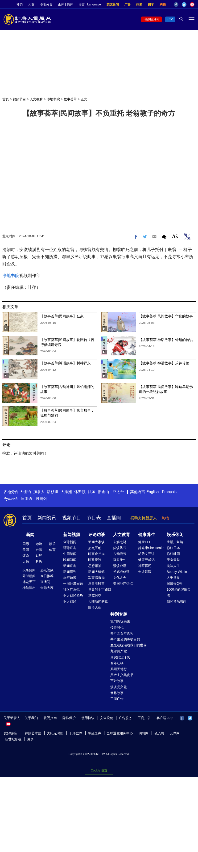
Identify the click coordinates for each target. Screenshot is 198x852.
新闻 (30, 534)
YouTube (192, 4)
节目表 (94, 517)
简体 (70, 4)
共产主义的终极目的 (125, 639)
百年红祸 (117, 663)
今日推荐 (47, 576)
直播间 (114, 517)
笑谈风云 (119, 548)
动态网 (159, 733)
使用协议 (88, 718)
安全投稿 (106, 718)
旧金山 (103, 492)
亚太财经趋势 (73, 595)
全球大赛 (47, 588)
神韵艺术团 (33, 733)
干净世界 (75, 733)
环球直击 (69, 548)
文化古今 (119, 577)
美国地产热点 (123, 583)
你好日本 (173, 548)
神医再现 (144, 566)
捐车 (151, 4)
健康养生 (146, 534)
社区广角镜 (71, 589)
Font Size (175, 236)
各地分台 (46, 4)
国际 (25, 544)
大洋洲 (66, 492)
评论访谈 (96, 534)
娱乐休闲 (175, 534)
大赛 (31, 4)
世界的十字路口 (99, 589)
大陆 (25, 561)
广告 (127, 4)
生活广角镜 (175, 542)
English (152, 492)
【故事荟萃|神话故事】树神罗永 (65, 363)
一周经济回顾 (73, 583)
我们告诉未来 (120, 621)
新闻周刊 (69, 572)
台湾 (39, 550)
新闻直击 (69, 566)
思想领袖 (94, 566)
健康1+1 (144, 542)
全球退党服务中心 (120, 733)
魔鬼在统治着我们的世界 (128, 645)
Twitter (184, 4)
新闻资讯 (46, 517)
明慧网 (143, 733)
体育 (52, 550)
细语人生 (94, 607)
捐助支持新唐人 (143, 518)
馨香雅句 (119, 560)
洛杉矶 (52, 492)
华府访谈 (69, 577)
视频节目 (19, 99)
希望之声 (94, 733)
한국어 (41, 499)
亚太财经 (69, 601)
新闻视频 (71, 534)
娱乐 (52, 544)
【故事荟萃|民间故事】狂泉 (62, 316)
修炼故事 (117, 693)
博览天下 (29, 582)
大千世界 (173, 577)
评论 (25, 556)
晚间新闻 (69, 560)
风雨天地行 (118, 669)
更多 (30, 739)
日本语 (26, 499)
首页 (5, 99)
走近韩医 (144, 572)
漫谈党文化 (118, 687)
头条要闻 (29, 570)
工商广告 (117, 699)
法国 (91, 492)
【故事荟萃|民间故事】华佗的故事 (166, 316)
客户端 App (165, 718)
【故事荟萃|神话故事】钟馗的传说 (166, 340)
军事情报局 (96, 577)
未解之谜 (119, 542)
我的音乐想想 (176, 601)
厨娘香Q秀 (174, 583)
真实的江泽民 (120, 657)
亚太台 (118, 492)
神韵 (19, 4)
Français (169, 492)
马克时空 (94, 595)
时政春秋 (94, 560)
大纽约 (25, 492)
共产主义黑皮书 (121, 675)
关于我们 (31, 718)
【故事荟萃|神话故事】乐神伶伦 (164, 363)
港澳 (39, 544)
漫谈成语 (119, 566)
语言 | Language (89, 4)
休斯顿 (80, 492)
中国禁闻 (69, 554)
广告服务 (125, 718)
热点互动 (94, 548)
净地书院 (53, 99)
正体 (61, 4)
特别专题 (118, 614)
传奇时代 (117, 627)
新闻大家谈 (96, 542)
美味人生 (173, 566)
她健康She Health (151, 548)
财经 (39, 556)
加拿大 (39, 492)
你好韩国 (173, 554)
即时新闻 (29, 576)
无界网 (175, 733)
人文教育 (36, 99)
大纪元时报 (55, 733)
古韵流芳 (119, 554)
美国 (25, 550)
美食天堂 (173, 560)
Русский (10, 499)
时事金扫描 (96, 554)
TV (171, 19)
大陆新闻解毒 (98, 601)
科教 (39, 561)
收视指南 (50, 718)
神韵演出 (29, 588)
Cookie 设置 (99, 770)
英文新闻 (113, 4)
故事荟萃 (70, 99)
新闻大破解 (96, 572)
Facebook (176, 4)
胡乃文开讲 (146, 554)
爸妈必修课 (121, 572)
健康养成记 (146, 560)
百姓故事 (117, 681)
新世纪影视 (13, 739)
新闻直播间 (152, 19)
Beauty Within (177, 572)
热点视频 (47, 570)
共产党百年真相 (121, 633)
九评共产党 (118, 651)
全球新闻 (69, 542)
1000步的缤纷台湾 (178, 592)
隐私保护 (69, 718)
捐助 (139, 4)
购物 (163, 4)
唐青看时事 (96, 583)
